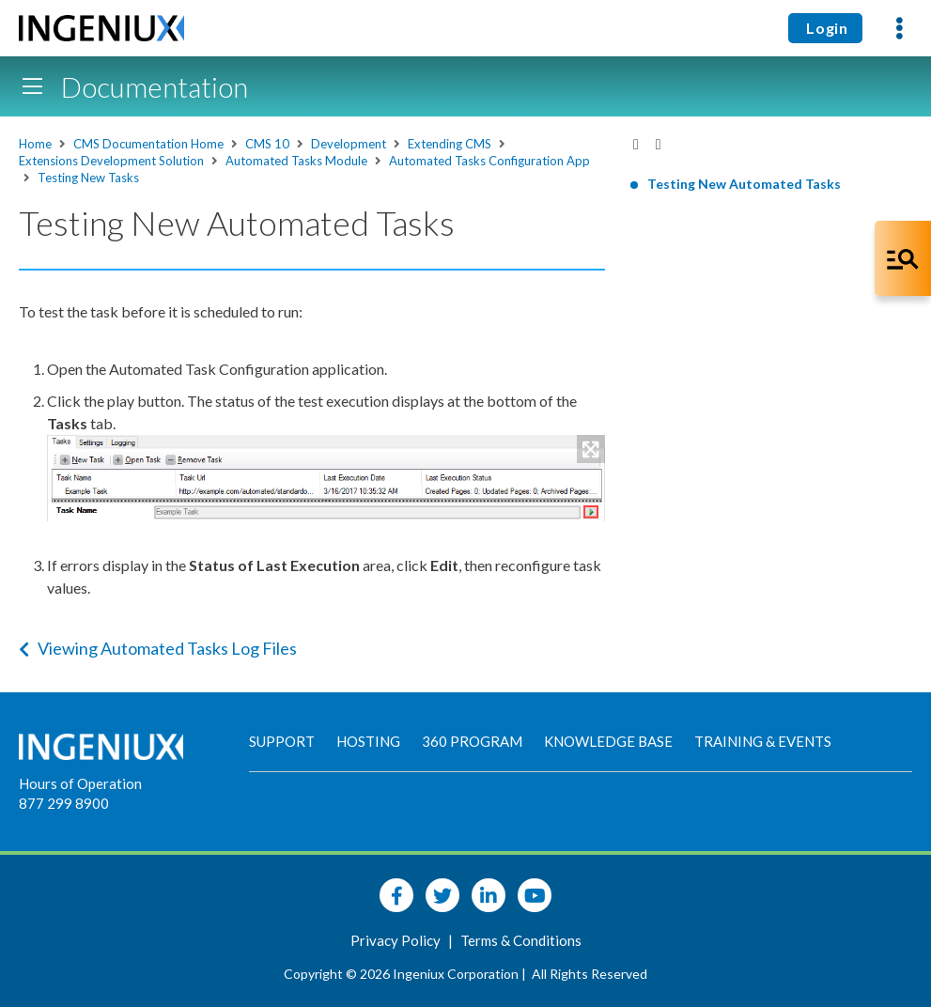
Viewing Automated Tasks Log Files (158, 648)
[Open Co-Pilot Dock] (903, 258)
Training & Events (762, 741)
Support (282, 741)
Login (825, 28)
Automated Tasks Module (296, 160)
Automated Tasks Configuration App (489, 160)
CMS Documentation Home (148, 143)
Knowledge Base (608, 741)
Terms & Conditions (521, 940)
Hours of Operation (80, 783)
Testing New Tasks (88, 177)
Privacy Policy (396, 940)
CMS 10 (267, 143)
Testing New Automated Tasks (744, 184)
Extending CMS (449, 143)
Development (348, 143)
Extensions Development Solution (111, 160)
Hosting (368, 741)
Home (35, 143)
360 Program (472, 741)
